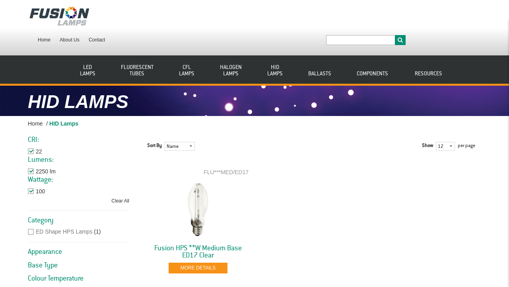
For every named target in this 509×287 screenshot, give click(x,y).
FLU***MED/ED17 (226, 149)
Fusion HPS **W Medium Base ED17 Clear (198, 229)
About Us (145, 15)
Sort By (154, 123)
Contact (172, 15)
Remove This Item (58, 129)
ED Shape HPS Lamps (64, 209)
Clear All (120, 178)
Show (427, 123)
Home (119, 15)
